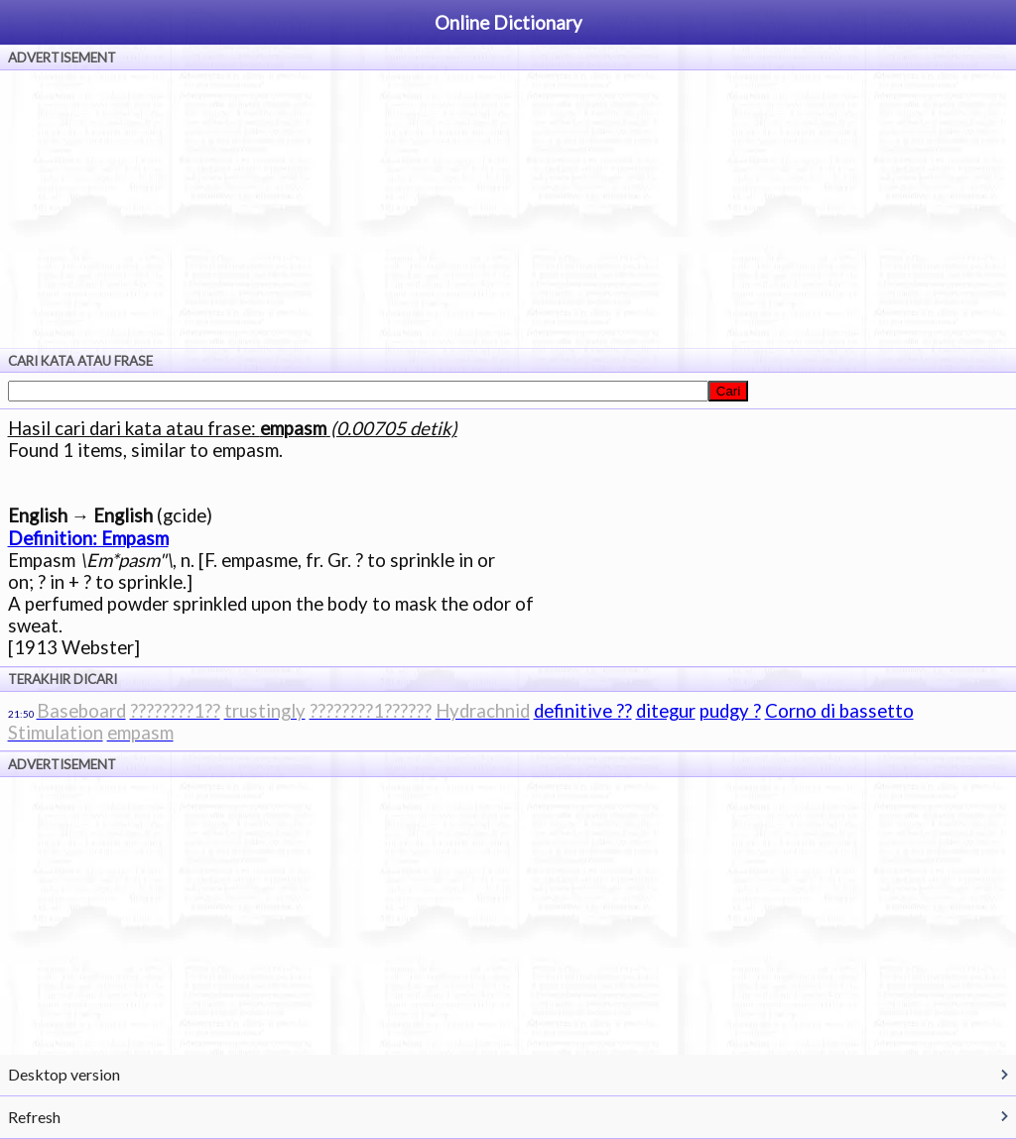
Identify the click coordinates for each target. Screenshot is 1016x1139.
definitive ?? (583, 711)
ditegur (666, 711)
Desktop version (64, 1074)
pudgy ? (730, 711)
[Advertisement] (508, 209)
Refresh (34, 1116)
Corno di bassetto (839, 711)
